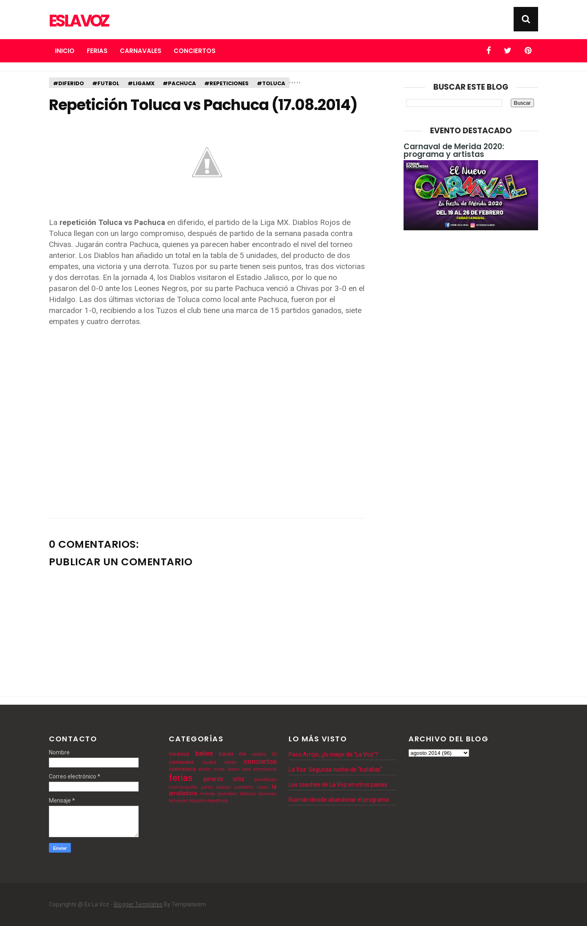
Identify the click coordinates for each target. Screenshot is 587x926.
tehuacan (178, 800)
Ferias (97, 50)
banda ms (233, 754)
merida (207, 793)
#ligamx (141, 83)
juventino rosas (251, 787)
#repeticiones (226, 83)
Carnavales (140, 50)
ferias (180, 777)
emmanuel (264, 769)
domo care (239, 769)
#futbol (105, 83)
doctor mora (211, 769)
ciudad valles (219, 762)
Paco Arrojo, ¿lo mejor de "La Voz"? (333, 754)
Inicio (65, 50)
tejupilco (198, 800)
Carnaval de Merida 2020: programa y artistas (454, 150)
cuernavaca (182, 769)
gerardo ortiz (224, 779)
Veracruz (179, 754)
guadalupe (265, 779)
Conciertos (195, 50)
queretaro (227, 793)
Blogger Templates (138, 904)
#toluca (271, 83)
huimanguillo (183, 787)
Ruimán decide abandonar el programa (339, 799)
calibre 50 (264, 754)
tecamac (267, 793)
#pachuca (179, 83)
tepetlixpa (218, 800)
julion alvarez (216, 787)
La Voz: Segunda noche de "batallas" (335, 769)
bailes (204, 753)
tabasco (248, 793)
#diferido (68, 83)
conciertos (260, 761)
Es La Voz (78, 20)
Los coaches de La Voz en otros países (338, 784)
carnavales (181, 762)
